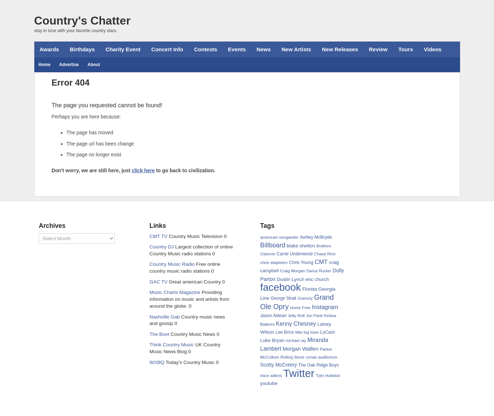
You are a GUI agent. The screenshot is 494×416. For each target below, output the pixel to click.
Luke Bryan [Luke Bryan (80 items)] (272, 340)
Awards (49, 49)
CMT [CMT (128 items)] (321, 262)
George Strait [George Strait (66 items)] (283, 298)
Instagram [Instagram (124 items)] (325, 307)
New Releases (340, 49)
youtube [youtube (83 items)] (268, 383)
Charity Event (123, 49)
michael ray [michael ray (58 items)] (296, 340)
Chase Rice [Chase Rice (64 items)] (325, 253)
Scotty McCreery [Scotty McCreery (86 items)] (278, 365)
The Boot (159, 334)
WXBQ (156, 362)
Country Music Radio (171, 264)
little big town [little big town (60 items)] (307, 332)
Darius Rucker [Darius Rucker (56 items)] (318, 271)
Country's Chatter (82, 20)
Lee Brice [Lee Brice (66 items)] (285, 332)
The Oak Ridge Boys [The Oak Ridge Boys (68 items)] (318, 365)
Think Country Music (171, 344)
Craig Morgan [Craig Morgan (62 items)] (292, 271)
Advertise (69, 64)
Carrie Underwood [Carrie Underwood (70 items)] (294, 253)
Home (45, 64)
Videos (433, 49)
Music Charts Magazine (174, 292)
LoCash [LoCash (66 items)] (327, 332)
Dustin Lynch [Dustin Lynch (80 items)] (290, 279)
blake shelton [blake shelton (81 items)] (301, 245)
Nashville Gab (164, 317)
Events (237, 49)
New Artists (296, 49)
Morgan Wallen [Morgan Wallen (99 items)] (300, 349)
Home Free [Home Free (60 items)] (300, 308)
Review (378, 49)
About (94, 64)
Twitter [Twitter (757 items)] (298, 373)
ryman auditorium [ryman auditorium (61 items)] (321, 357)
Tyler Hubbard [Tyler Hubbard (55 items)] (328, 375)
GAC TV (158, 282)
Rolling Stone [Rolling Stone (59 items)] (292, 357)
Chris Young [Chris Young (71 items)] (301, 262)
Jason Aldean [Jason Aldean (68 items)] (273, 315)
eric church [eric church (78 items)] (317, 279)
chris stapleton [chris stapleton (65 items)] (274, 262)
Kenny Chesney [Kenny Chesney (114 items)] (296, 324)
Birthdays (82, 49)
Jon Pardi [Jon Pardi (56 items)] (314, 315)
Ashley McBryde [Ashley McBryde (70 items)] (316, 237)
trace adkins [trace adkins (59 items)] (271, 375)
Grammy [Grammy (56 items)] (305, 298)
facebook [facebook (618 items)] (280, 287)
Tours (405, 49)
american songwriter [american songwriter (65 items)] (279, 237)
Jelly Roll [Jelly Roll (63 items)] (296, 315)
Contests (205, 49)
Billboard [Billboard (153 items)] (272, 245)
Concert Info (167, 49)
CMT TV (158, 236)
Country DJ (161, 247)
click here (143, 170)
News (264, 49)
